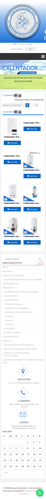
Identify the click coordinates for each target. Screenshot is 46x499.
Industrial (9, 324)
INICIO (5, 267)
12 (3, 95)
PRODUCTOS (8, 288)
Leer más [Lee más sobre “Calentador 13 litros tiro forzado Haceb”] (13, 162)
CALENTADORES (11, 300)
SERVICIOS (7, 341)
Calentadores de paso (14, 304)
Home (12, 73)
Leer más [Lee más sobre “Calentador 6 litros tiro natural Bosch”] (13, 209)
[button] (40, 493)
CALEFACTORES (11, 296)
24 (6, 95)
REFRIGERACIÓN (11, 284)
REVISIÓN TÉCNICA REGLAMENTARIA (20, 349)
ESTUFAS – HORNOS (12, 332)
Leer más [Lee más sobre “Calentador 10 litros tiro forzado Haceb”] (33, 129)
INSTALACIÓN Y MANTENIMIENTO (19, 345)
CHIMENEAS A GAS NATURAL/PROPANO (21, 292)
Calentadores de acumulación (17, 308)
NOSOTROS (7, 271)
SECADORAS (9, 328)
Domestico (9, 316)
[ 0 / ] (20, 44)
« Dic (6, 472)
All (12, 95)
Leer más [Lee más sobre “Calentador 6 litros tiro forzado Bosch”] (33, 176)
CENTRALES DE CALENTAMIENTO (18, 312)
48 (9, 95)
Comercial (9, 320)
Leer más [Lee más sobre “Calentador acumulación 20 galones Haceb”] (33, 242)
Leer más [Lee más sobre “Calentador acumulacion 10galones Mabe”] (33, 209)
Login (29, 44)
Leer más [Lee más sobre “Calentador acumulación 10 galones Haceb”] (13, 242)
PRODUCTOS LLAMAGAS (13, 275)
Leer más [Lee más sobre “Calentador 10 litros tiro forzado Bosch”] (13, 143)
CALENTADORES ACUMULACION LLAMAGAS (23, 279)
